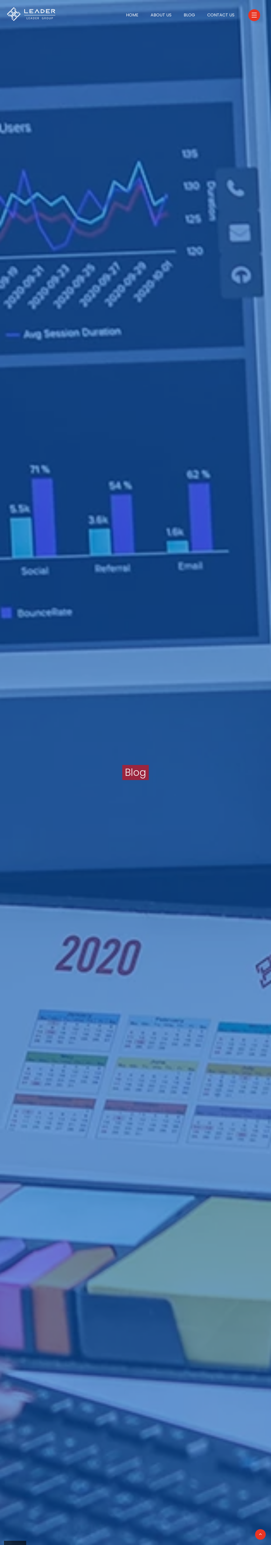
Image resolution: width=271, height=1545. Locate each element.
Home (132, 15)
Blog (189, 15)
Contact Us (220, 15)
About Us (161, 15)
